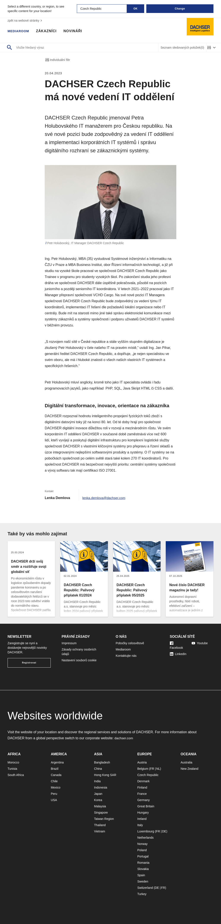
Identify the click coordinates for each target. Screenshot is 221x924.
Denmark (143, 781)
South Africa (16, 775)
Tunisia (12, 768)
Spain (141, 875)
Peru (54, 793)
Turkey (141, 894)
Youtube (200, 643)
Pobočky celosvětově (130, 643)
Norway (142, 844)
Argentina (57, 762)
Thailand (100, 825)
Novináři (75, 31)
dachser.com (124, 738)
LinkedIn (178, 654)
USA (54, 800)
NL (158, 768)
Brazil (54, 768)
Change (180, 8)
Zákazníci (48, 31)
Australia (186, 762)
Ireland (142, 819)
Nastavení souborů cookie (79, 660)
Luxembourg (145, 831)
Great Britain (145, 806)
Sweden (142, 881)
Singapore (101, 812)
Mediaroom (19, 31)
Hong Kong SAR (105, 775)
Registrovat (29, 663)
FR (152, 768)
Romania (143, 862)
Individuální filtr (57, 59)
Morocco (13, 762)
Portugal (142, 856)
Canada (56, 775)
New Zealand (190, 768)
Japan (98, 793)
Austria (142, 762)
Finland (142, 787)
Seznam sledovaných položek (182, 47)
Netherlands (145, 837)
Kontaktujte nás (126, 655)
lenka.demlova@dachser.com (105, 498)
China (98, 768)
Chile (54, 781)
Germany (143, 800)
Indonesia (100, 787)
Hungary (143, 812)
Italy (140, 825)
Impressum (69, 643)
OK (135, 8)
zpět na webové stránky (25, 20)
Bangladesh (102, 762)
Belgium (142, 768)
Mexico (55, 787)
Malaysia (100, 806)
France (142, 793)
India (97, 781)
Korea (98, 800)
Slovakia (143, 869)
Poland (142, 850)
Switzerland (145, 887)
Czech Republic (147, 775)
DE (164, 831)
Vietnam (99, 831)
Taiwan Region (104, 819)
